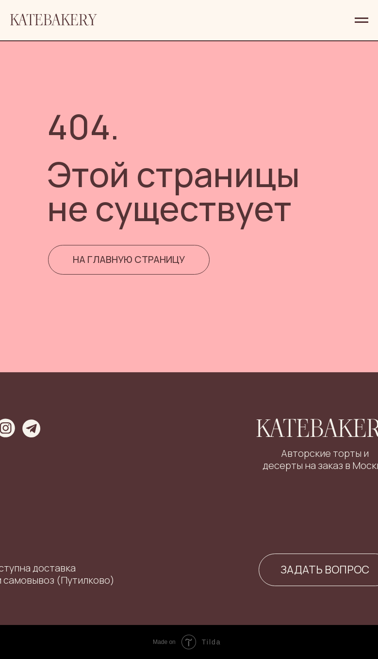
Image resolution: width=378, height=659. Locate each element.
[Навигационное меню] (361, 20)
